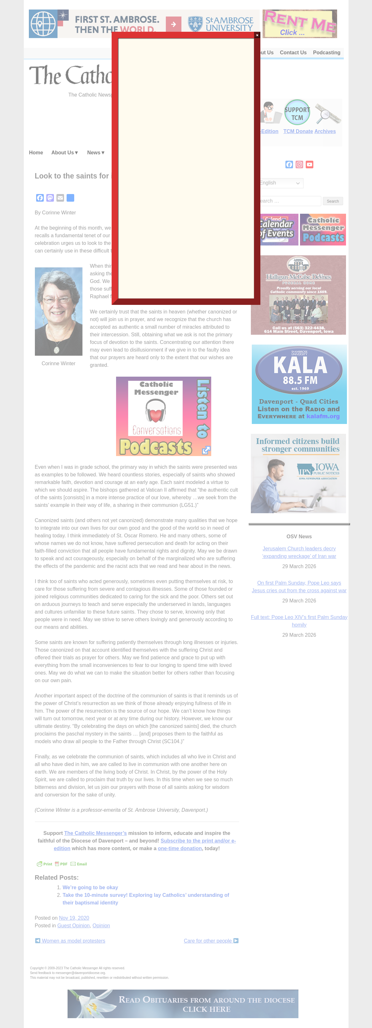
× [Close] (257, 35)
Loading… (186, 168)
